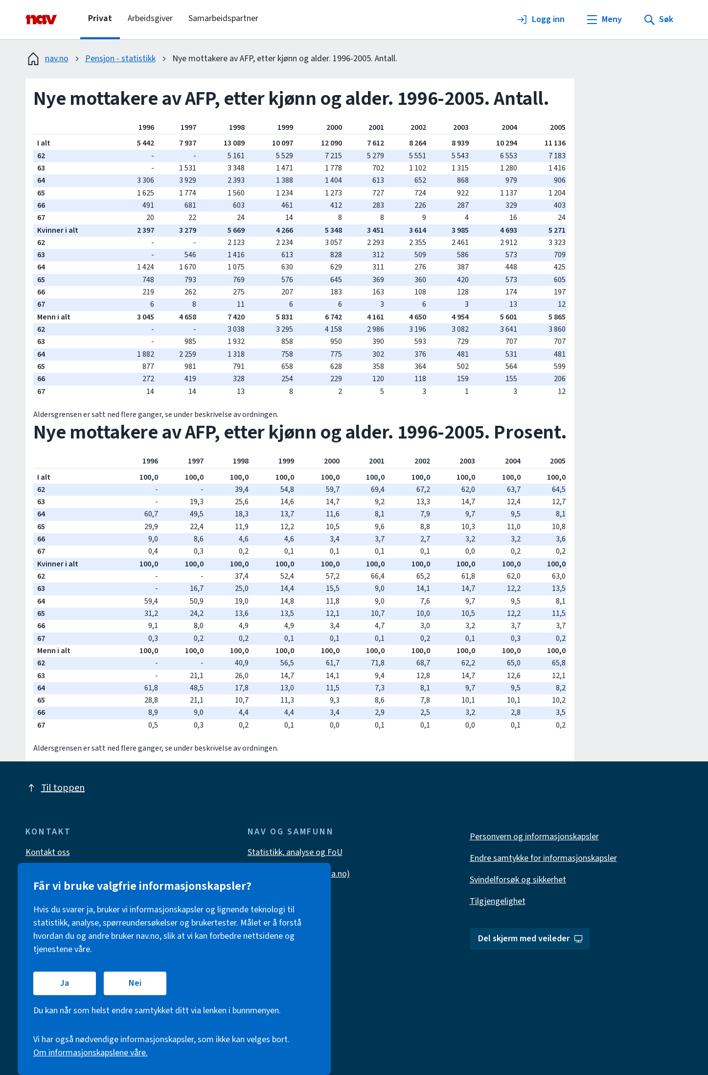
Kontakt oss (47, 852)
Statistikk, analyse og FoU (295, 852)
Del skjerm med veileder (530, 938)
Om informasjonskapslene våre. (90, 1053)
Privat (100, 18)
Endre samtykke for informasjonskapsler (543, 858)
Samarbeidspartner (223, 18)
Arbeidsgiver (150, 18)
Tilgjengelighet (497, 901)
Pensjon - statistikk (120, 58)
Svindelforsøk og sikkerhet (518, 880)
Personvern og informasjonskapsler (534, 837)
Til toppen (55, 788)
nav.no (47, 59)
